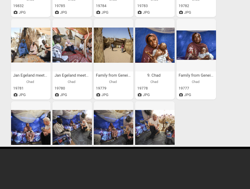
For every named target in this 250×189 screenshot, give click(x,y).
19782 (184, 6)
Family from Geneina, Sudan (121, 75)
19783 (142, 6)
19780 (60, 88)
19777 (184, 88)
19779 (101, 88)
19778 (142, 88)
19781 (18, 88)
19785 (60, 6)
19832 (18, 6)
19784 (101, 6)
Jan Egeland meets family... (37, 75)
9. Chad (154, 75)
